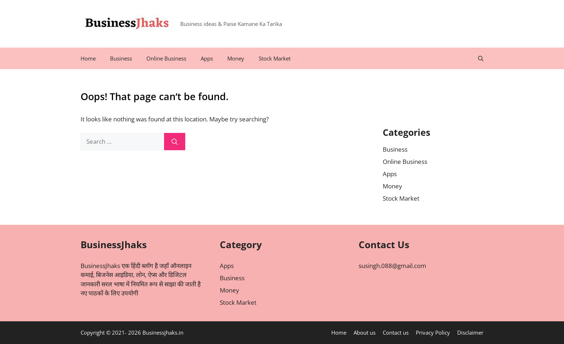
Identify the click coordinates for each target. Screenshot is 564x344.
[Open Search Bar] (481, 58)
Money (235, 58)
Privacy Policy (433, 332)
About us (365, 332)
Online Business (166, 58)
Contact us (396, 332)
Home (88, 58)
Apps (207, 58)
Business (121, 58)
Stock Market (275, 58)
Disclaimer (470, 332)
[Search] (174, 141)
